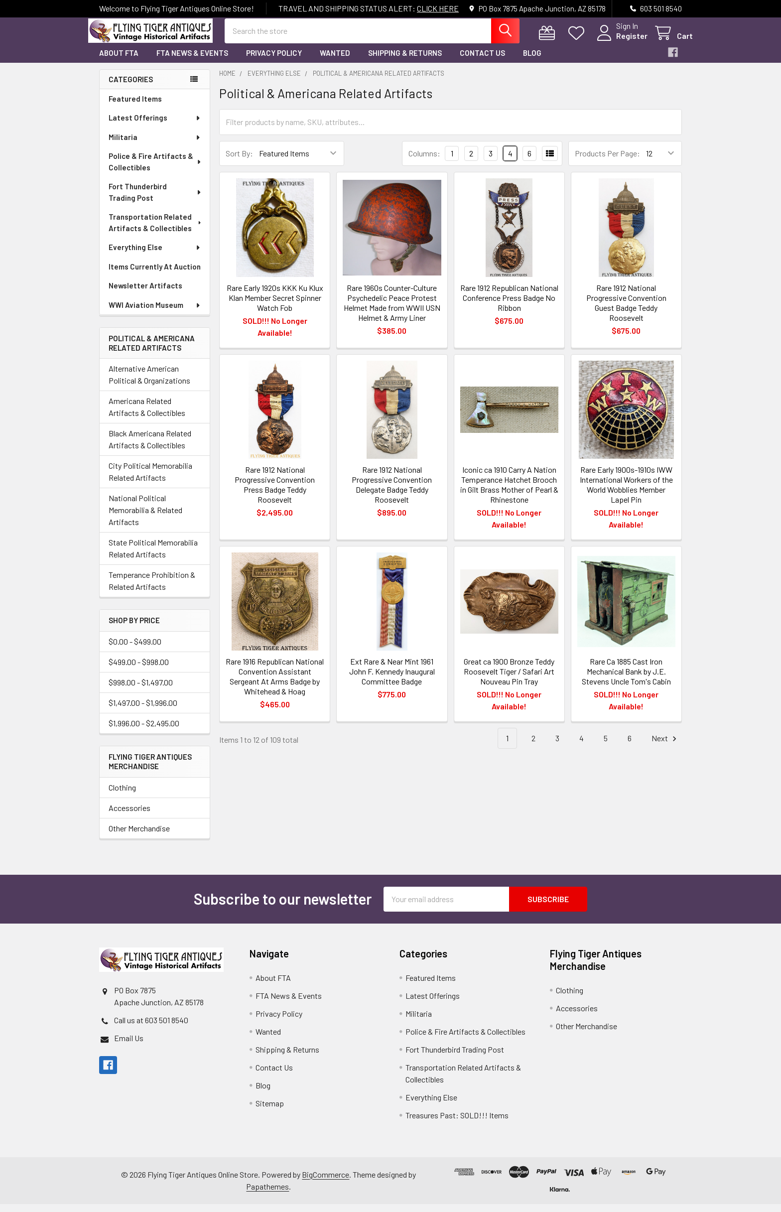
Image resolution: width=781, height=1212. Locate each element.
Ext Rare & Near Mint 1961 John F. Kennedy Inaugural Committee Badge (392, 679)
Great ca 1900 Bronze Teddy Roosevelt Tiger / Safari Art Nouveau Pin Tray (509, 679)
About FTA (118, 61)
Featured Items (135, 107)
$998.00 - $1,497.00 (141, 690)
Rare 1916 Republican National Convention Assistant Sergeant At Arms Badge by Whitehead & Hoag (275, 684)
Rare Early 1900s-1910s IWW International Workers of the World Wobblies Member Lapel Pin (626, 492)
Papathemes (267, 1194)
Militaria (155, 145)
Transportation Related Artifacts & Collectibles (156, 231)
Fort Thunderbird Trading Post (155, 200)
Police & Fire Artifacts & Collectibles (155, 170)
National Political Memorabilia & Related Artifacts (145, 518)
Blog (532, 61)
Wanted (335, 61)
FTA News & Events (192, 61)
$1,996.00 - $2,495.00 (144, 731)
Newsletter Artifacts (145, 293)
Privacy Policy (274, 61)
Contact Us (482, 61)
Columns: (424, 161)
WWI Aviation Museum (155, 313)
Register (621, 41)
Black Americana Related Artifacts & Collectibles (150, 447)
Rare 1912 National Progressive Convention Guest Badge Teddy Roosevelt (626, 310)
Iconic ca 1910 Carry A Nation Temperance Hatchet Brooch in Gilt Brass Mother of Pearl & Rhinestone (509, 492)
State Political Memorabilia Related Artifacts (153, 556)
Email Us (128, 1046)
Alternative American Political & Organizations (149, 383)
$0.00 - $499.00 (135, 650)
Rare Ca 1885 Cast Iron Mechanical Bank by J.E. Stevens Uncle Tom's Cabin (626, 679)
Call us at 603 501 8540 (151, 1028)
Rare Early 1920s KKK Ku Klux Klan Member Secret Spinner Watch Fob (275, 305)
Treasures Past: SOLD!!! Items (457, 1123)
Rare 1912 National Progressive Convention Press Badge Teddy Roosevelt (275, 492)
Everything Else (155, 255)
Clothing (122, 795)
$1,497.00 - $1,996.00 (143, 711)
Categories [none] (131, 87)
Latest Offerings (155, 126)
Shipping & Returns (405, 61)
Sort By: (239, 161)
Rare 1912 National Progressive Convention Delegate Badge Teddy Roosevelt (392, 492)
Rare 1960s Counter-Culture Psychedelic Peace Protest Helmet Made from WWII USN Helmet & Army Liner (392, 310)
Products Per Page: (607, 161)
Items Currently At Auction (155, 274)
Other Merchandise (139, 836)
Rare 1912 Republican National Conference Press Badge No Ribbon (509, 305)
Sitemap (270, 1111)
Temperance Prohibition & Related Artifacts (152, 589)
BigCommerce (325, 1182)
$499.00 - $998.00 (139, 670)
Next (665, 746)
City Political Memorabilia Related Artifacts (150, 480)
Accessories (129, 815)
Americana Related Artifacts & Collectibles (147, 415)
